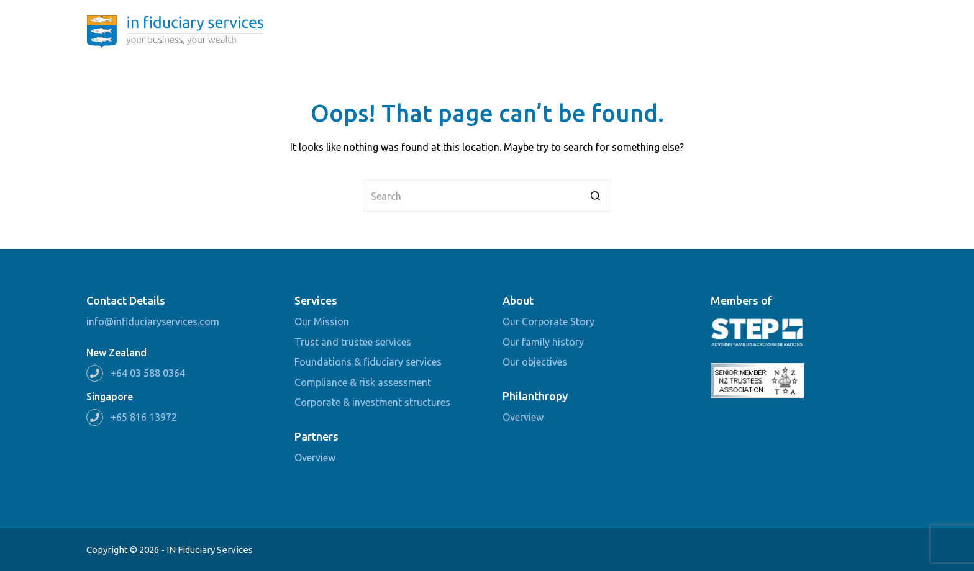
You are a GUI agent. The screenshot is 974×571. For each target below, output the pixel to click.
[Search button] (595, 196)
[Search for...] (487, 196)
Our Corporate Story (548, 321)
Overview (314, 457)
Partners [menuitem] (801, 31)
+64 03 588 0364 (148, 373)
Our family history (543, 342)
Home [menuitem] (539, 31)
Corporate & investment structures (372, 402)
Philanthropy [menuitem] (731, 31)
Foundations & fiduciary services (368, 361)
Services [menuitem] (657, 31)
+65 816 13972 (144, 417)
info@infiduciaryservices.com (152, 321)
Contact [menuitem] (859, 31)
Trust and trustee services (352, 342)
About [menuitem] (593, 31)
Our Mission (321, 321)
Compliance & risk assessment (362, 382)
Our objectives (535, 361)
